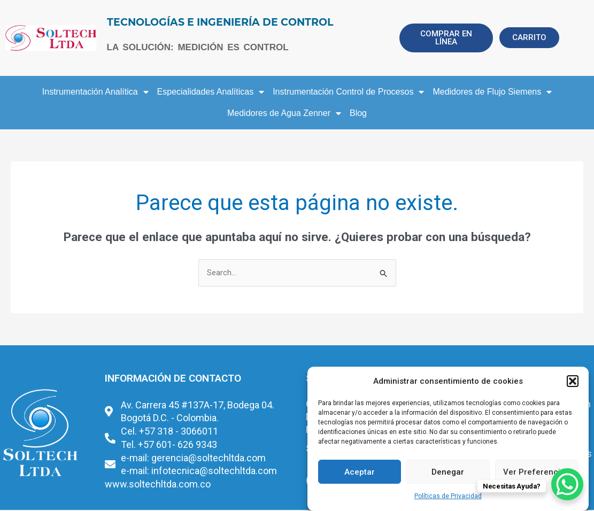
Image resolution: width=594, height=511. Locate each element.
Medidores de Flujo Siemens (492, 92)
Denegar (447, 472)
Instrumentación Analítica (95, 92)
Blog (358, 113)
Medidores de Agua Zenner (284, 113)
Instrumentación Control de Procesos (348, 92)
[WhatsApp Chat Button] (567, 484)
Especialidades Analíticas (211, 92)
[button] (572, 381)
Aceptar (359, 472)
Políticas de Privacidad (448, 496)
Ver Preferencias (536, 472)
